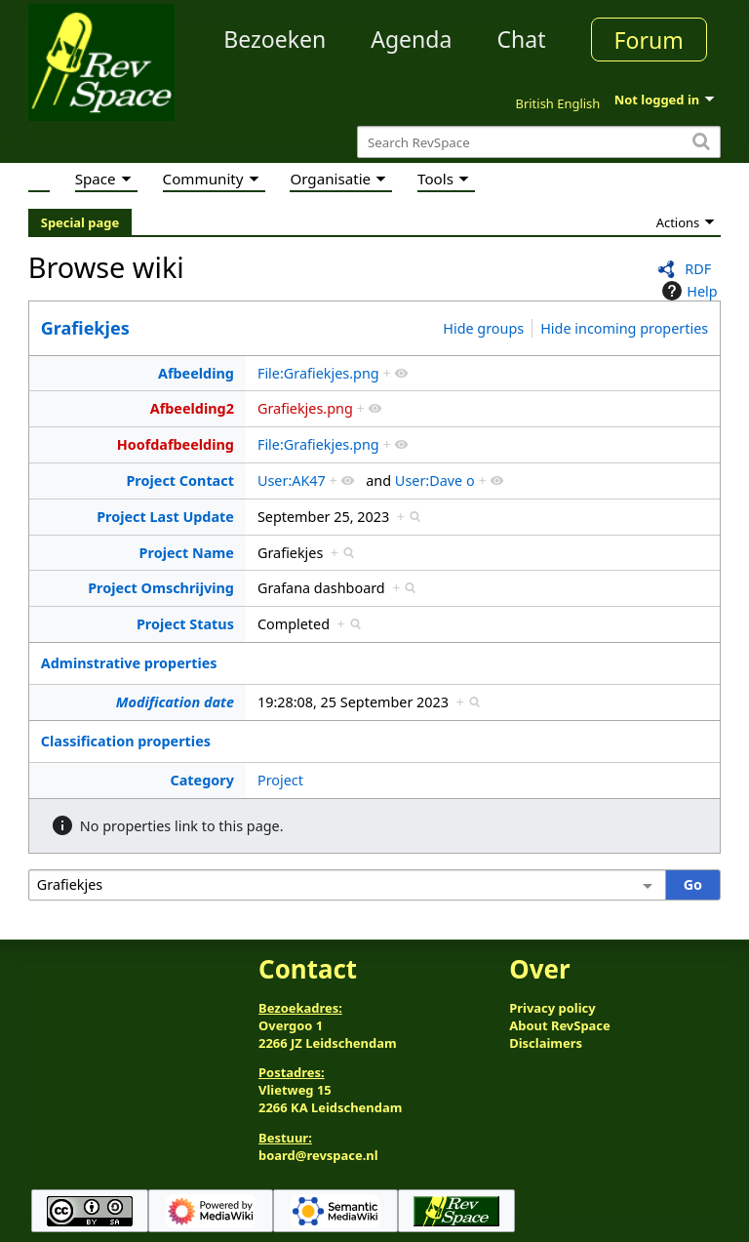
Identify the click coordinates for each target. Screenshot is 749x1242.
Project (280, 780)
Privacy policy (552, 1008)
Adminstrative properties (129, 663)
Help (687, 290)
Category (201, 780)
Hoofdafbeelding (175, 444)
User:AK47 (291, 480)
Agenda (411, 39)
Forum (649, 40)
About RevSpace (560, 1025)
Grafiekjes (85, 328)
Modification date (175, 702)
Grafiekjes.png (305, 408)
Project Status (185, 624)
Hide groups (483, 328)
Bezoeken (274, 39)
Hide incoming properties (624, 328)
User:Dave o (435, 480)
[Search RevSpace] (539, 142)
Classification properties (126, 741)
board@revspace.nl (318, 1155)
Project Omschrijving (161, 588)
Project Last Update (165, 516)
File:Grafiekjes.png (318, 373)
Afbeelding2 (192, 408)
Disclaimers (545, 1043)
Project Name (186, 552)
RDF (698, 269)
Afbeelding (196, 373)
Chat (520, 39)
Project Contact (180, 480)
